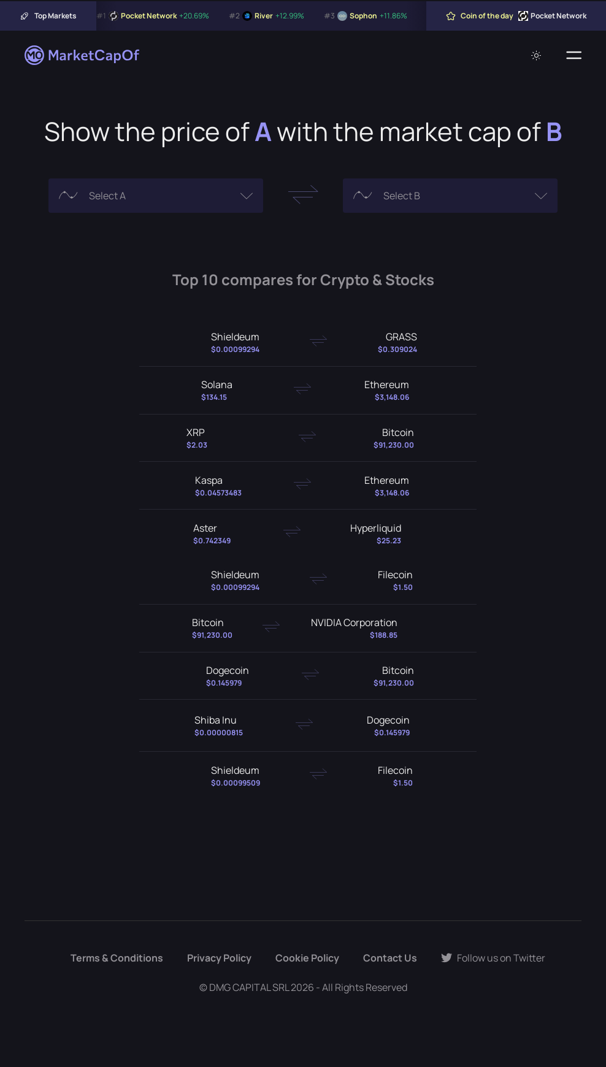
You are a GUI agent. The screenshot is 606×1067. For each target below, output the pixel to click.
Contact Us (390, 958)
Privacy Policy (219, 958)
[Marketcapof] (83, 55)
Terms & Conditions (117, 958)
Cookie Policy (307, 958)
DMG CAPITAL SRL (249, 987)
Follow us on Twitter (493, 958)
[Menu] (573, 55)
